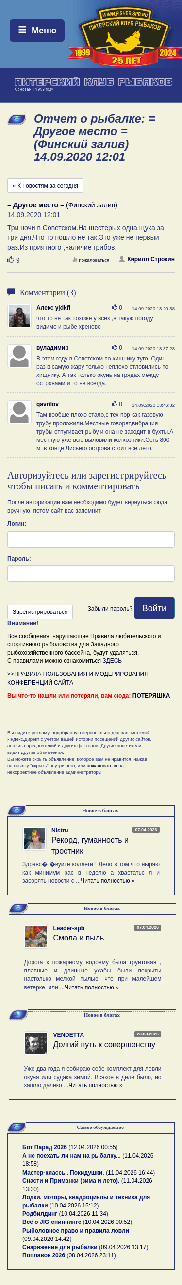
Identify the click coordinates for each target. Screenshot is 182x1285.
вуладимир (52, 348)
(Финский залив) (62, 205)
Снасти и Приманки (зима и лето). (70, 1180)
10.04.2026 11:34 (83, 1213)
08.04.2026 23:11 (91, 1255)
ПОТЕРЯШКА (151, 695)
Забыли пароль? (109, 608)
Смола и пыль (78, 938)
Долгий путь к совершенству (104, 1044)
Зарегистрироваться (40, 612)
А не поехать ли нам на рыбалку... (71, 1155)
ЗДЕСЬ (112, 661)
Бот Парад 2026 (44, 1147)
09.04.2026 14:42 (46, 1239)
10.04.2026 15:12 (74, 1205)
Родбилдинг (39, 1213)
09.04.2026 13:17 (123, 1247)
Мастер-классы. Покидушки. (63, 1172)
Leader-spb (68, 928)
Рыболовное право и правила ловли (75, 1230)
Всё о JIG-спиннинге (51, 1222)
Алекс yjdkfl (53, 307)
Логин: (16, 523)
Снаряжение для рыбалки (60, 1247)
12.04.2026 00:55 (93, 1147)
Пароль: (19, 558)
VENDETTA (68, 1035)
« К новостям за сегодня (45, 185)
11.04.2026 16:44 (130, 1172)
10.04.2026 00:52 (107, 1222)
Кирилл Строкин (147, 259)
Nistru (59, 830)
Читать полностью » (108, 881)
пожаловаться (90, 260)
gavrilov (47, 404)
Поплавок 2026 (43, 1255)
